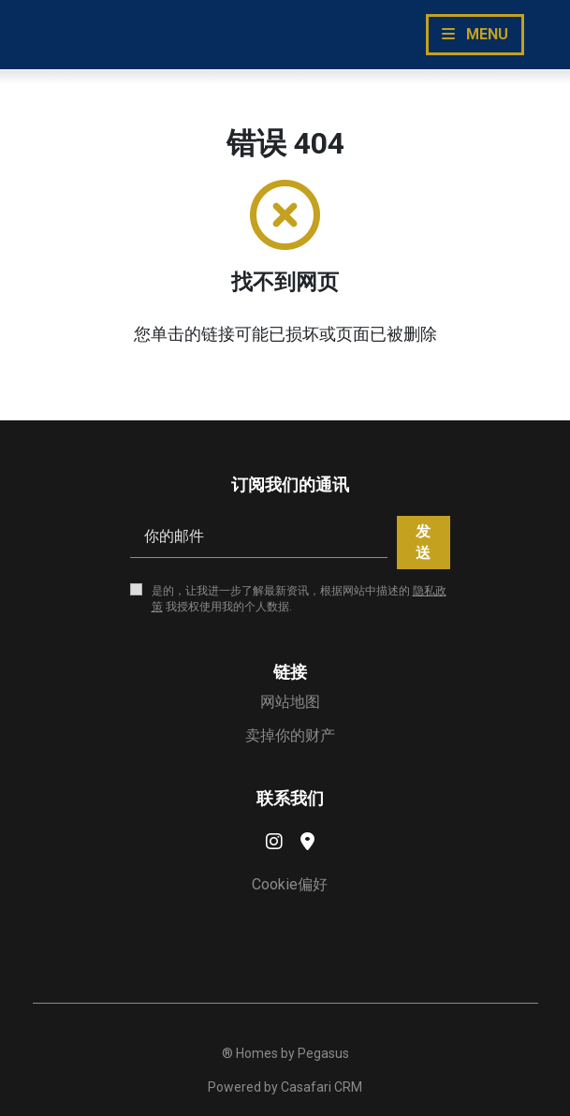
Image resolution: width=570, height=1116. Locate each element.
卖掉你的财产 (290, 735)
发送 (423, 541)
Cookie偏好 (290, 884)
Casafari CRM (321, 1086)
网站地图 (290, 702)
